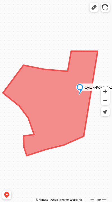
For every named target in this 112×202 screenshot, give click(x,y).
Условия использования (66, 199)
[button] (94, 7)
